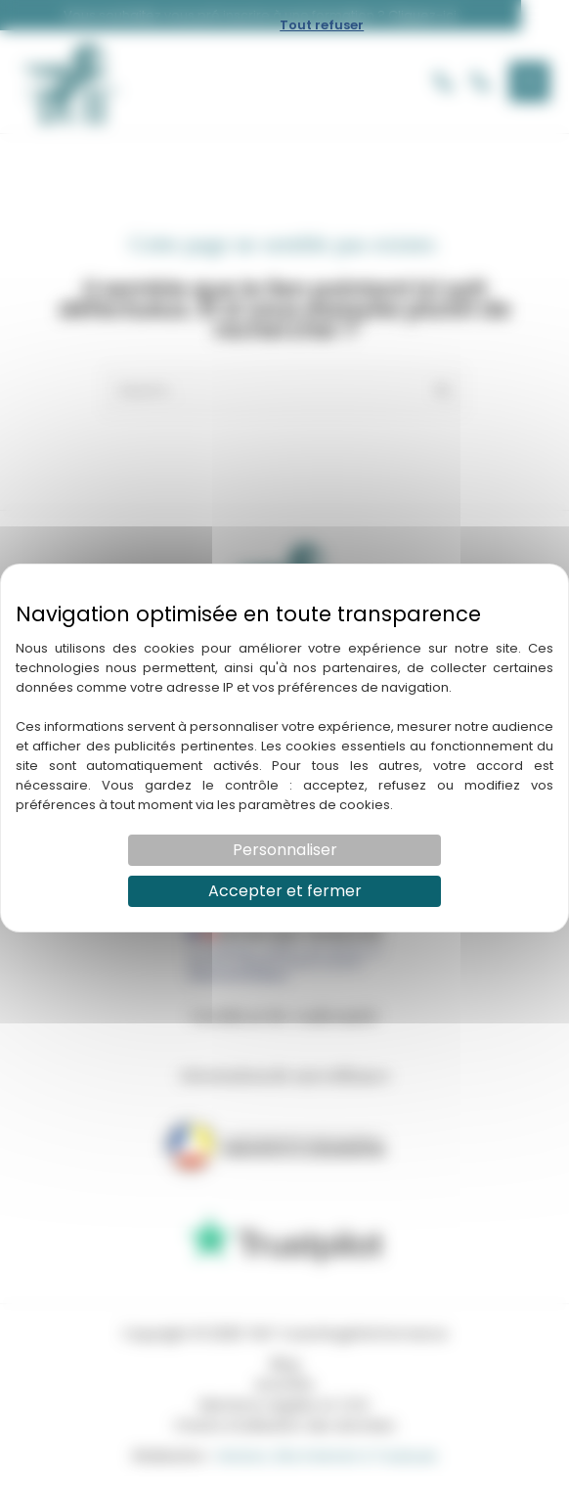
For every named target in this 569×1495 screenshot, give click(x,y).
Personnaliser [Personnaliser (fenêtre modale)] (285, 849)
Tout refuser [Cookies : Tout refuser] (322, 25)
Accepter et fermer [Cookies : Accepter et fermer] (285, 891)
